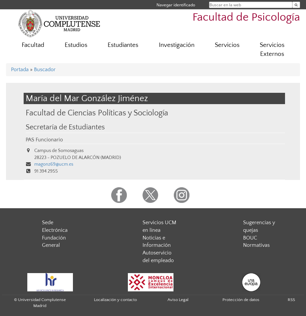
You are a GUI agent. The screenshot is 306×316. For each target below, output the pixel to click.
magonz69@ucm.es (53, 164)
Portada (20, 70)
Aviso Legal (177, 299)
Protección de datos (240, 299)
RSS (291, 299)
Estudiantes (123, 45)
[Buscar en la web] (296, 5)
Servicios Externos (272, 50)
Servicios (227, 45)
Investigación (176, 45)
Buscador (45, 70)
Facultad (33, 45)
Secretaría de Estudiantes (65, 127)
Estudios (76, 45)
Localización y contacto (115, 299)
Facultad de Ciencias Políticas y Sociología (97, 112)
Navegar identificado (175, 5)
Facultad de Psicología (246, 17)
